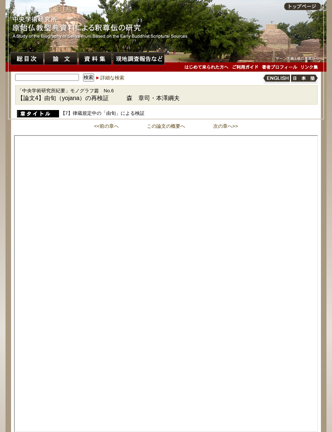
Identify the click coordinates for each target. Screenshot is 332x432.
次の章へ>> (225, 126)
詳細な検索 (112, 77)
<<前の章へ (106, 126)
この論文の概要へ (166, 126)
